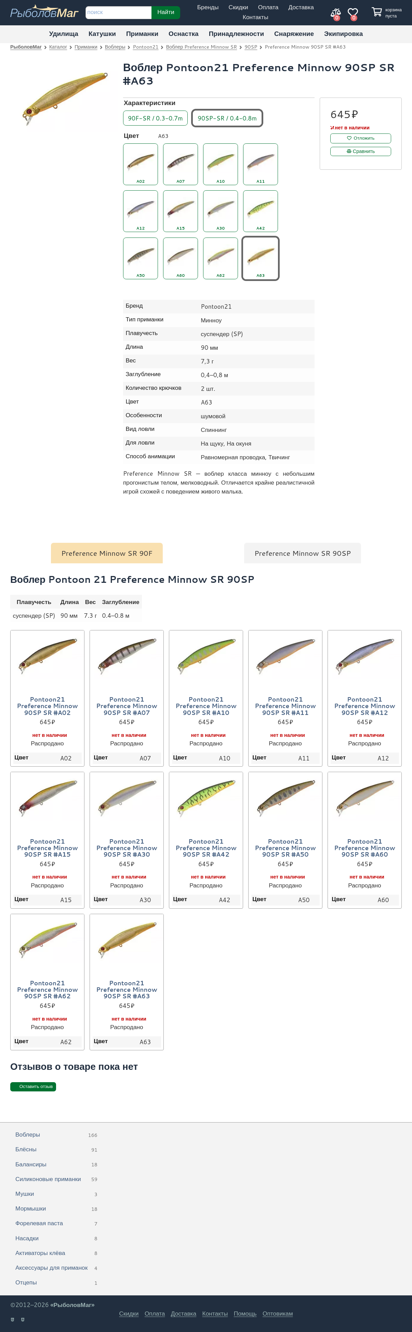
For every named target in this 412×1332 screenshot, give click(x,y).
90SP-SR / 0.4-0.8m (227, 118)
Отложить (364, 138)
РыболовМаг (26, 46)
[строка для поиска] (118, 12)
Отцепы (56, 1283)
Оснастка (184, 33)
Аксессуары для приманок (56, 1268)
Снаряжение (294, 33)
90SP (250, 46)
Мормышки (56, 1209)
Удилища (63, 33)
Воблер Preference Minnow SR (201, 46)
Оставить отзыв (36, 1086)
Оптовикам (278, 1313)
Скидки (238, 7)
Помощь (245, 1313)
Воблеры (115, 46)
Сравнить (364, 151)
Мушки (56, 1194)
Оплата (268, 7)
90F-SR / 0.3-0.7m (155, 118)
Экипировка (343, 33)
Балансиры (56, 1164)
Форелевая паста (56, 1223)
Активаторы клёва (56, 1253)
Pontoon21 (146, 46)
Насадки (56, 1238)
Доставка (301, 7)
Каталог (58, 46)
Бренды (208, 7)
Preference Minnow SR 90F (106, 553)
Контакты (255, 17)
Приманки (142, 33)
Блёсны (56, 1149)
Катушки (102, 33)
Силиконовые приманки (56, 1179)
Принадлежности (236, 33)
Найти (165, 11)
